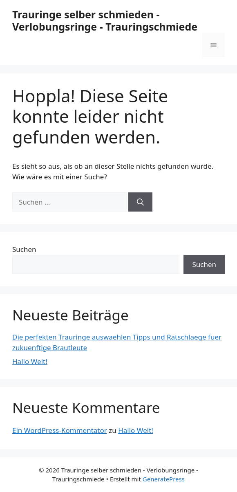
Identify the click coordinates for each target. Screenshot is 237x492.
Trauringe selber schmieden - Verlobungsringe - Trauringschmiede (104, 20)
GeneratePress (164, 479)
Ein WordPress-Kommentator (59, 430)
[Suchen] (140, 202)
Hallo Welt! (29, 361)
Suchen (24, 249)
